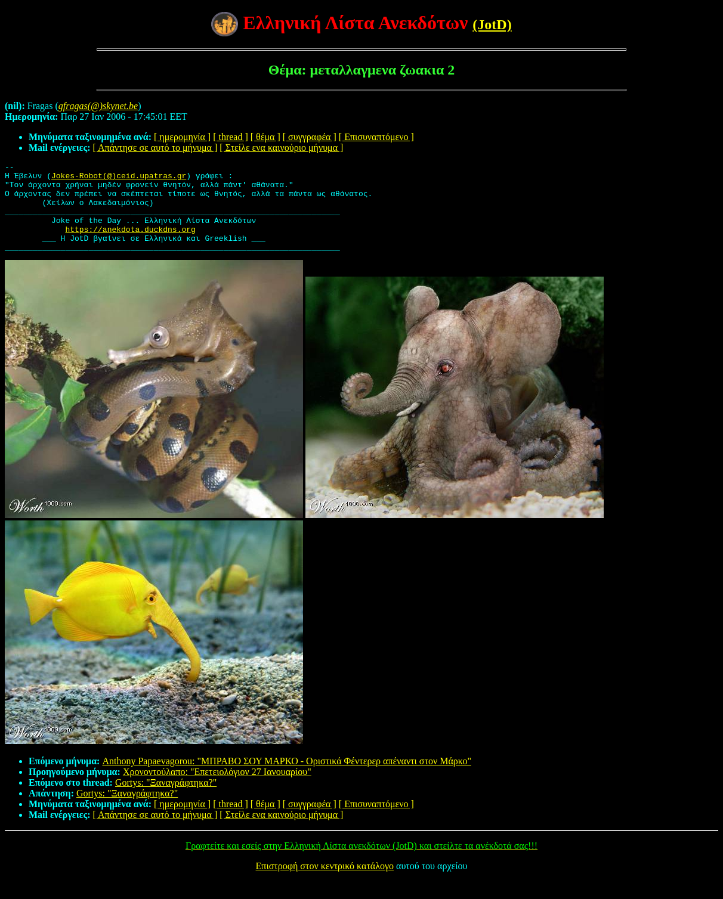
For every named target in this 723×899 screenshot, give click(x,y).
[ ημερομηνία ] (182, 137)
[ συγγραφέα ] (309, 137)
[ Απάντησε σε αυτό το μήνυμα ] (155, 147)
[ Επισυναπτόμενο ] (376, 137)
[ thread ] (230, 137)
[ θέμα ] (265, 137)
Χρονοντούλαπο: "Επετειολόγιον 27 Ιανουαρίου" (217, 790)
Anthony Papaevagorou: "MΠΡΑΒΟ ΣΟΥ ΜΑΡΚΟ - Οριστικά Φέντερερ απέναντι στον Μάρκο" (286, 779)
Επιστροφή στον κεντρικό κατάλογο (325, 884)
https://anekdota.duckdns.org (130, 243)
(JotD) (491, 24)
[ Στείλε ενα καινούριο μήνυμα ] (281, 147)
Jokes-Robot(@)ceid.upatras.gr (118, 178)
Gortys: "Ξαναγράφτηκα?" (166, 800)
